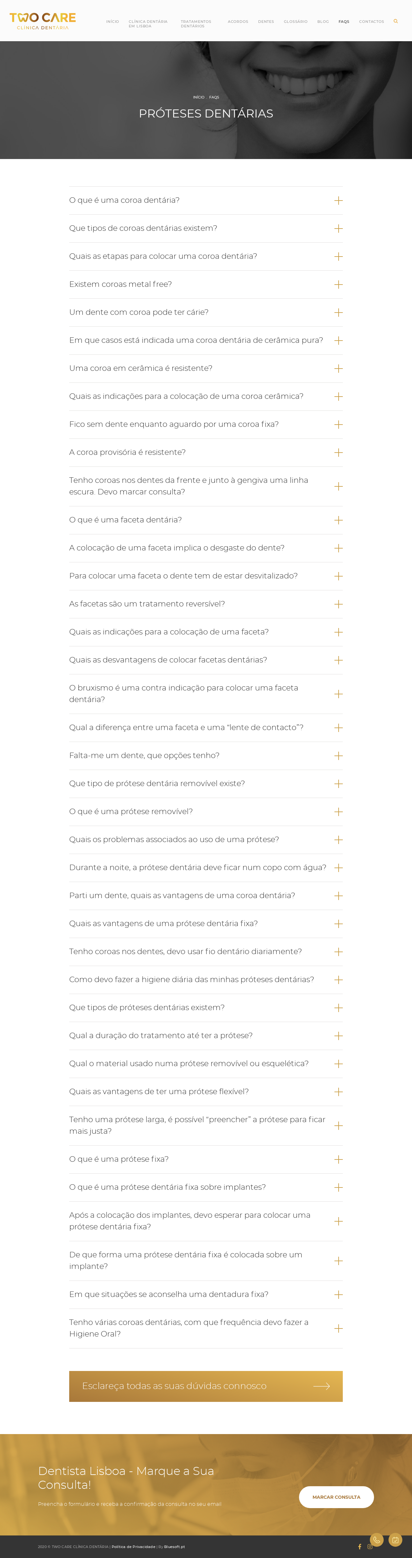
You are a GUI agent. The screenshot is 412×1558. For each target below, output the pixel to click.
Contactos (371, 21)
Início (112, 21)
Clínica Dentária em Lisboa (148, 23)
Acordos (238, 21)
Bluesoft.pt (174, 1546)
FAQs (214, 97)
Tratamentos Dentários (196, 23)
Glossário (296, 21)
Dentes (266, 21)
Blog (323, 21)
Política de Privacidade (133, 1546)
